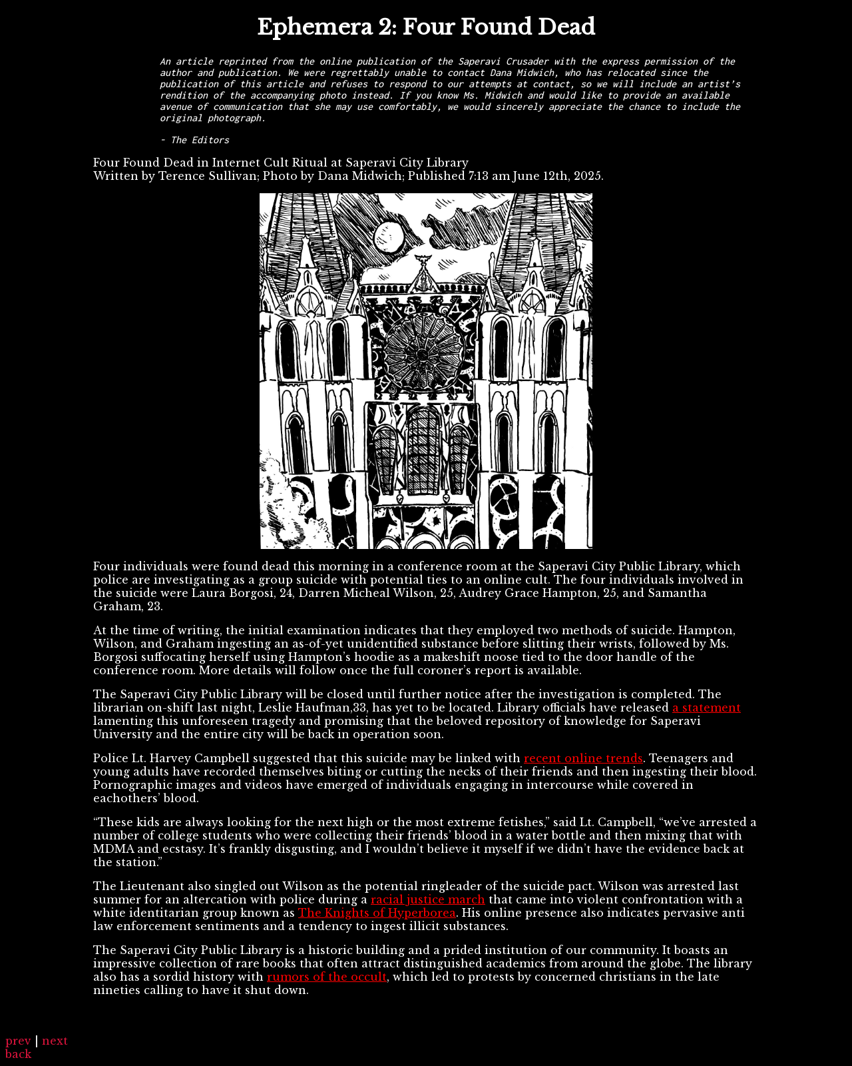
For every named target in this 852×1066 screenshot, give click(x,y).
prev (18, 1040)
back (18, 1054)
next (55, 1040)
